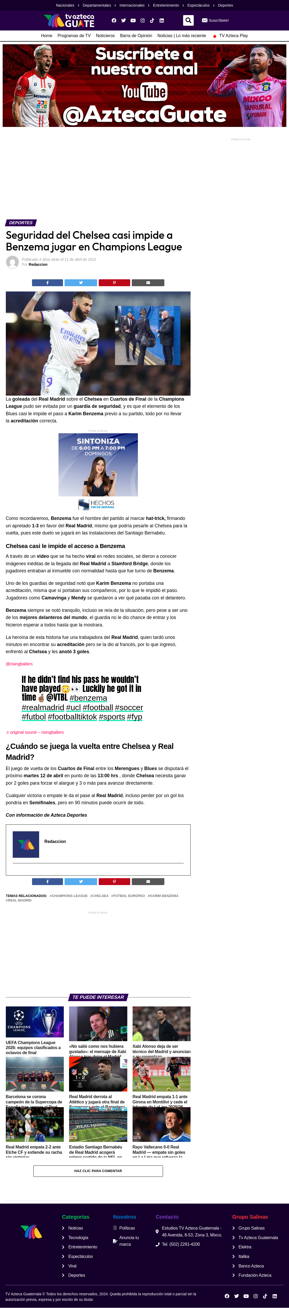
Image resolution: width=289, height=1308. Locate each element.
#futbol (34, 716)
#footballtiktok (72, 716)
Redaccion (38, 264)
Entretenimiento (166, 5)
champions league (70, 896)
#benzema (88, 697)
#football (98, 707)
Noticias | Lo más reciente (181, 35)
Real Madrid (19, 900)
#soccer (129, 707)
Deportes (225, 5)
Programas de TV (74, 35)
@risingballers (19, 664)
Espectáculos (198, 5)
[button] (188, 20)
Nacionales (65, 5)
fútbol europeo (129, 896)
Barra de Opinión (136, 35)
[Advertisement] (98, 177)
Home (46, 35)
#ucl (73, 707)
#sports (112, 716)
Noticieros (105, 35)
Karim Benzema (164, 896)
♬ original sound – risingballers (35, 732)
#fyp (134, 716)
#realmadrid (43, 707)
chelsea (100, 896)
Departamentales (97, 5)
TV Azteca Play (229, 35)
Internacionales (131, 5)
